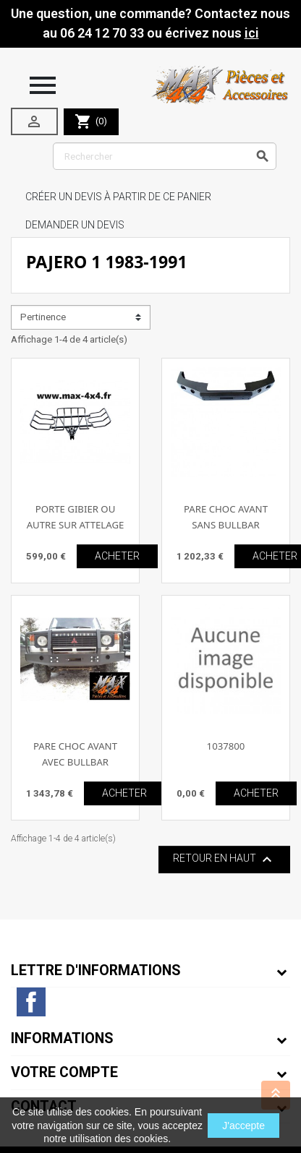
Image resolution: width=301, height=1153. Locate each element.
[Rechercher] (164, 156)
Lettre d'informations (96, 970)
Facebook (31, 1001)
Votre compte (64, 1072)
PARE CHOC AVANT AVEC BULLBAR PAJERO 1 (75, 762)
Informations (62, 1038)
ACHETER (117, 556)
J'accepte (243, 1125)
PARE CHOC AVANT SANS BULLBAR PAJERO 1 (226, 524)
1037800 (226, 746)
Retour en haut (224, 859)
